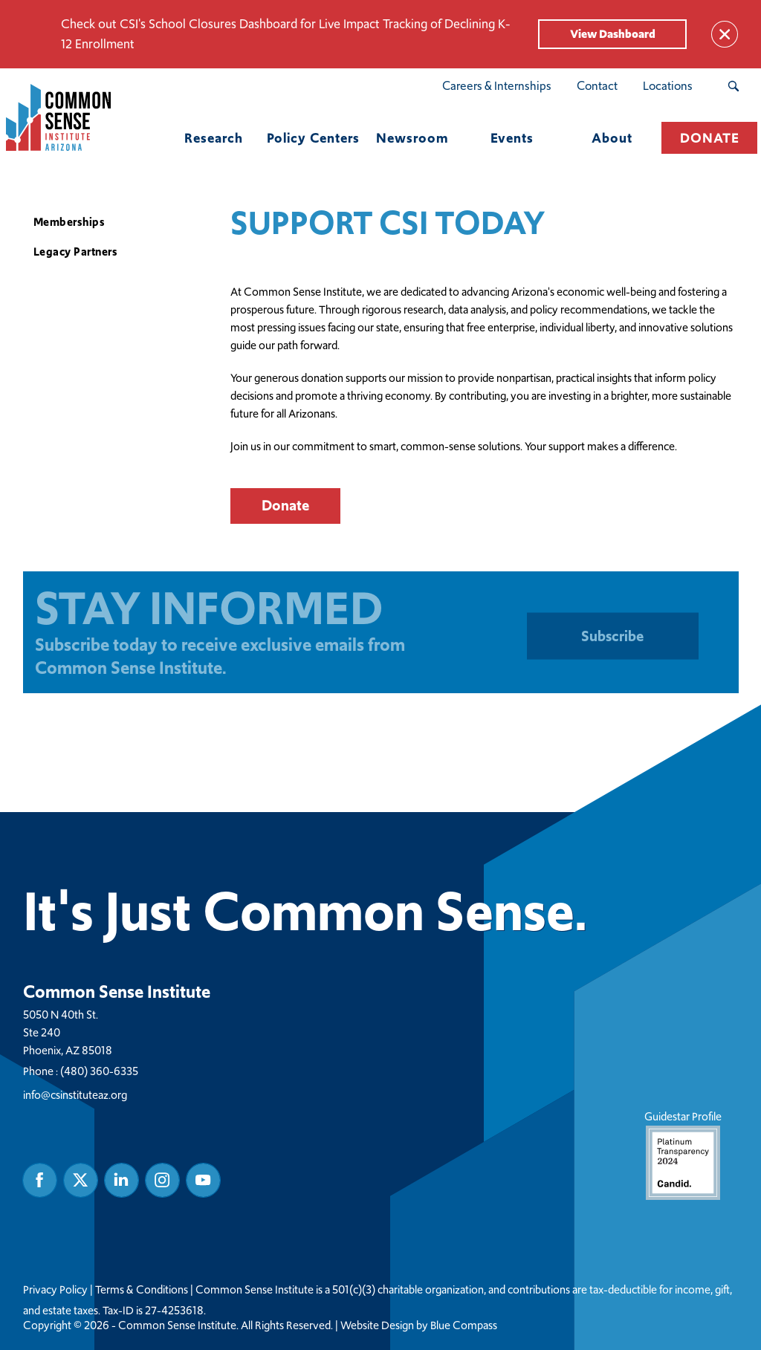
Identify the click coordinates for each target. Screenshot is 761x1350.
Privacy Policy (55, 1289)
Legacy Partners (75, 251)
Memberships (69, 222)
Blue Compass (463, 1324)
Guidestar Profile (682, 1153)
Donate (285, 505)
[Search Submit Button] (733, 86)
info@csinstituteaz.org (75, 1094)
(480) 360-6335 (99, 1070)
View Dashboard (612, 34)
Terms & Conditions (141, 1289)
